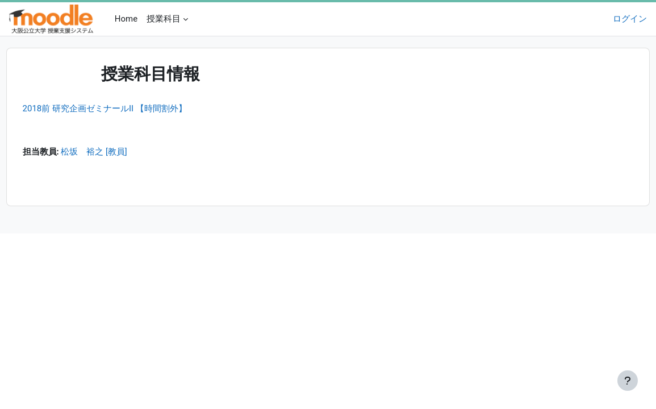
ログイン (630, 19)
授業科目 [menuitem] (164, 19)
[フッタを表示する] (627, 380)
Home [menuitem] (126, 19)
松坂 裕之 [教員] (115, 153)
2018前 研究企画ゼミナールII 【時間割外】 (126, 108)
